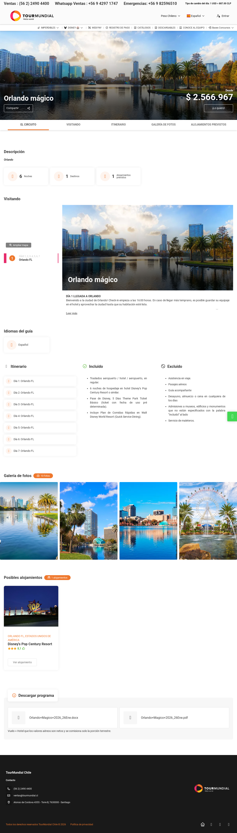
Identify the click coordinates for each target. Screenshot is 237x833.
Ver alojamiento (22, 662)
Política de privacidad (81, 824)
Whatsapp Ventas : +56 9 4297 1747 (86, 3)
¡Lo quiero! (218, 108)
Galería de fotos (163, 124)
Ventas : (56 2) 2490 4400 (26, 3)
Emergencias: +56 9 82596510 (150, 3)
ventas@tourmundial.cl (26, 795)
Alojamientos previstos (208, 124)
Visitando (73, 124)
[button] (71, 313)
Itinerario (118, 124)
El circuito (28, 124)
